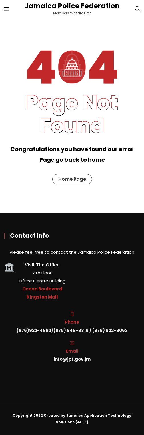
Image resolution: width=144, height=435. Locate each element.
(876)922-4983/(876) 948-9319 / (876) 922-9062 (72, 330)
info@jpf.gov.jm (72, 359)
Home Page (72, 179)
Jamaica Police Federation (71, 6)
